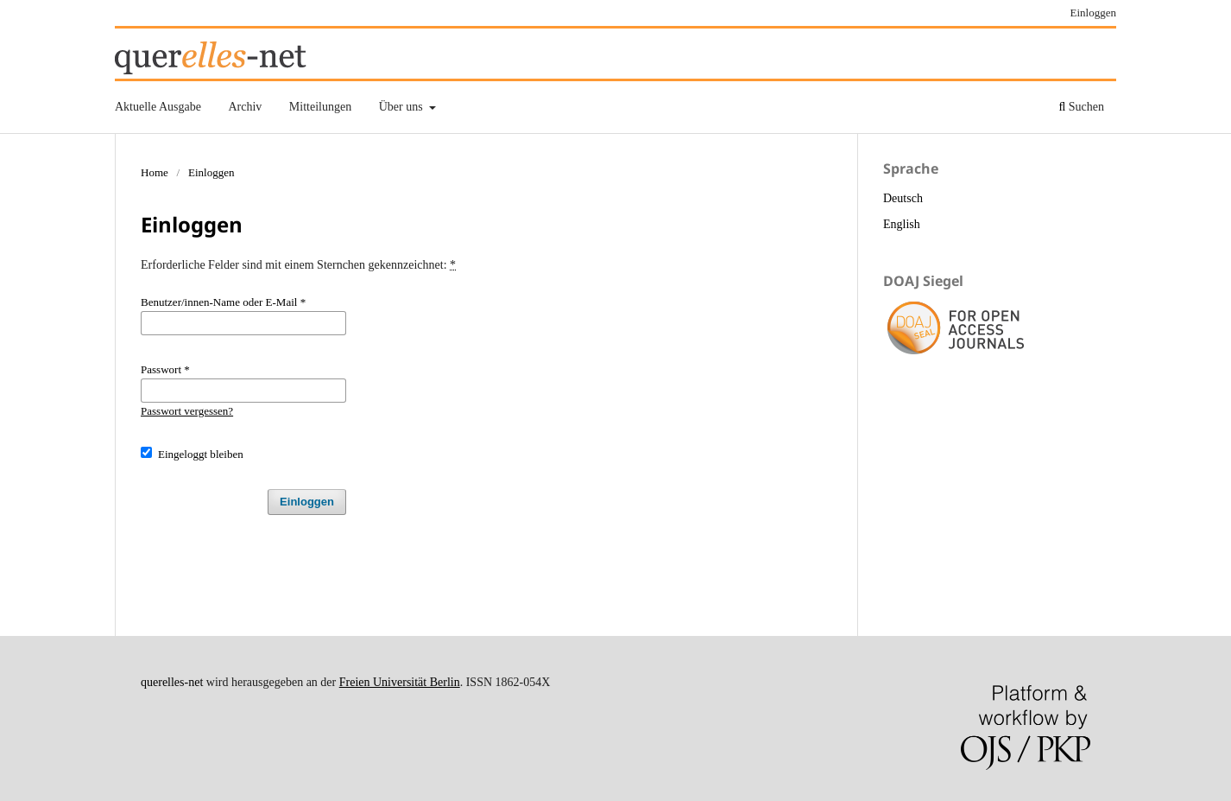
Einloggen (1093, 12)
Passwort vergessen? (187, 410)
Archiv (245, 106)
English (901, 224)
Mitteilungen (320, 106)
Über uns (402, 106)
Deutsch (903, 198)
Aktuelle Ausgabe (158, 106)
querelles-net (172, 682)
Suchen (1081, 106)
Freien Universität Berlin (399, 682)
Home (154, 172)
